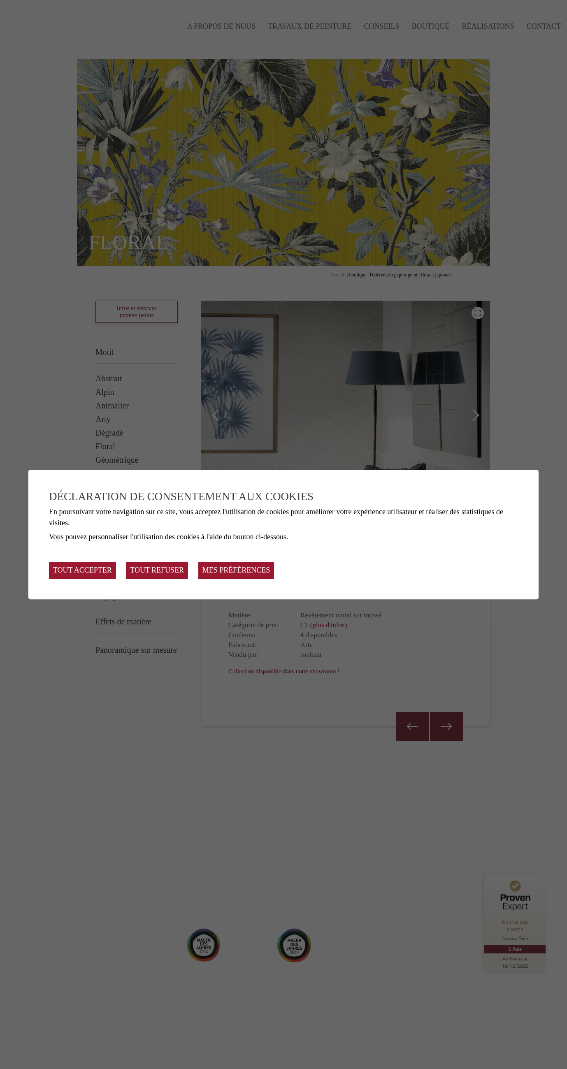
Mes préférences (236, 570)
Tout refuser (157, 570)
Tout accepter (82, 570)
